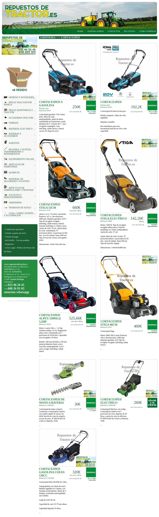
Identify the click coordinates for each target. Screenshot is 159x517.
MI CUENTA (129, 31)
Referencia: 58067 (106, 221)
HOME (80, 31)
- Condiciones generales (14, 229)
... (53, 124)
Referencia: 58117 (106, 327)
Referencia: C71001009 (46, 478)
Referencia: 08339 (45, 110)
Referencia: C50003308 (107, 405)
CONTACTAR (114, 31)
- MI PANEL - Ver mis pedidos (16, 240)
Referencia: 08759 (106, 107)
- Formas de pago (11, 236)
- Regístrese (9, 244)
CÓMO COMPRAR (148, 31)
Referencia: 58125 (45, 210)
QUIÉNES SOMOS (95, 31)
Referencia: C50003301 (46, 405)
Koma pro (43, 108)
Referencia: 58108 (45, 324)
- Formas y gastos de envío (15, 233)
